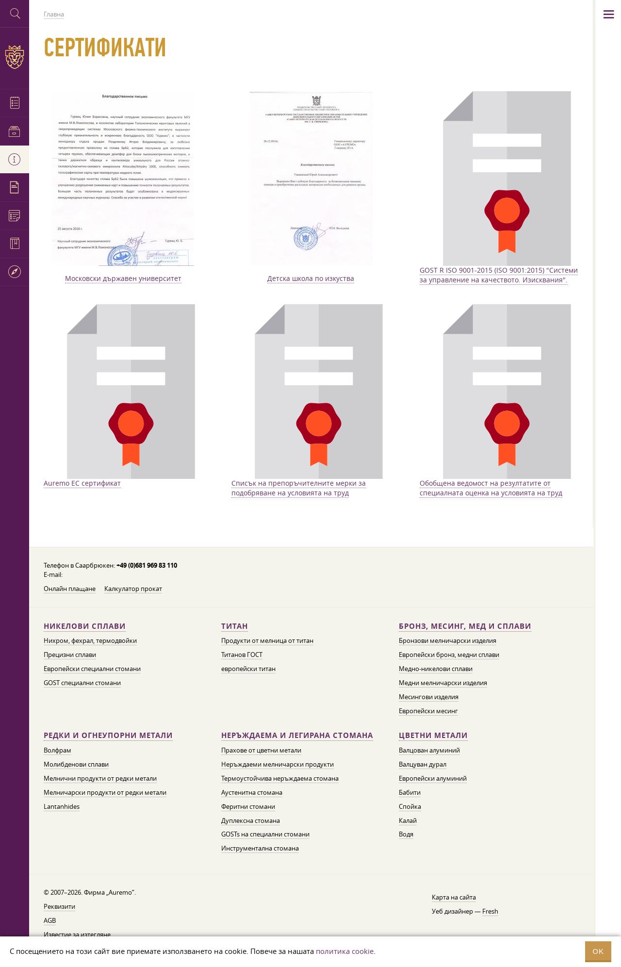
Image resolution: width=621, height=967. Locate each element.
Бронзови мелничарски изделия (447, 640)
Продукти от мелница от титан (267, 640)
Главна (54, 14)
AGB (50, 920)
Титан (234, 626)
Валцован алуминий (429, 750)
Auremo (14, 57)
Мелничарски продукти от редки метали (105, 792)
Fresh (490, 911)
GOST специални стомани (82, 682)
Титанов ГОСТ (241, 654)
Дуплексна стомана (250, 820)
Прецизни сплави (70, 654)
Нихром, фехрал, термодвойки (90, 640)
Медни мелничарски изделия (443, 682)
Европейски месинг (428, 710)
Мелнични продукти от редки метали (100, 778)
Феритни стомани (248, 806)
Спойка (410, 806)
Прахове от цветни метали (261, 750)
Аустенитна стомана (251, 792)
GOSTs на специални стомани (265, 834)
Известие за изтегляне (77, 934)
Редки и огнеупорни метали (108, 735)
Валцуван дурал (422, 764)
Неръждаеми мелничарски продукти (277, 764)
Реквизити (59, 906)
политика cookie (345, 951)
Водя (406, 834)
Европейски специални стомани (92, 668)
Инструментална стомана (260, 848)
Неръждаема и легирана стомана (297, 735)
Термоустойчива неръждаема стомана (280, 778)
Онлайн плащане (70, 588)
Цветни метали (433, 735)
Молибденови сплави (76, 764)
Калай (408, 820)
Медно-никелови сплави (436, 668)
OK (598, 951)
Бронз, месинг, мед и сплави (465, 626)
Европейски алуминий (433, 778)
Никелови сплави (85, 626)
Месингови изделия (428, 696)
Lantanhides (62, 806)
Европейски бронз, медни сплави (449, 654)
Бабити (410, 792)
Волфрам (57, 750)
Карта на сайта (454, 897)
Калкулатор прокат (133, 588)
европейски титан (248, 668)
